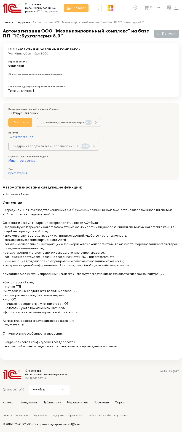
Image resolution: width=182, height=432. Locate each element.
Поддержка (57, 415)
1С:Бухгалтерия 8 (21, 137)
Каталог (9, 402)
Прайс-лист (41, 415)
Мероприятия (77, 402)
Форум (120, 402)
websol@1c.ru (71, 424)
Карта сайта (121, 415)
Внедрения (23, 22)
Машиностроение (21, 161)
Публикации (52, 402)
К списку (168, 33)
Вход (176, 7)
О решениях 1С (23, 415)
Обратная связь (75, 415)
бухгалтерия (17, 173)
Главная (8, 22)
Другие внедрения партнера (66, 122)
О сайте (7, 415)
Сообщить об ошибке (99, 415)
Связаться (20, 122)
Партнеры (101, 402)
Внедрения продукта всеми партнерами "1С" (51, 146)
